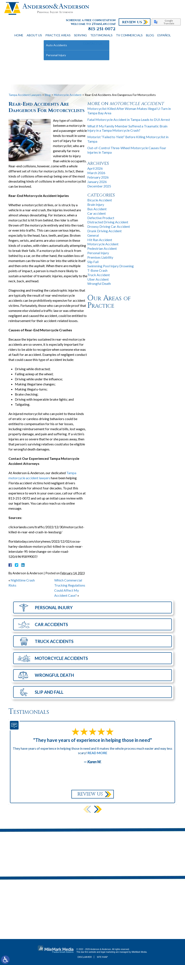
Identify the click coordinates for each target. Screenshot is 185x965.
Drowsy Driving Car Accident (108, 226)
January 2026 (97, 182)
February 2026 (98, 177)
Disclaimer (85, 956)
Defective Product (100, 218)
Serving (80, 35)
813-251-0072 (101, 29)
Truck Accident (98, 275)
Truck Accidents (54, 641)
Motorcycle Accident (68, 95)
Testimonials (101, 35)
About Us (34, 35)
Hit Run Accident (99, 240)
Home (18, 35)
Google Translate (169, 22)
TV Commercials (129, 35)
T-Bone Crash (97, 270)
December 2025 (99, 186)
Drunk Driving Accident (104, 231)
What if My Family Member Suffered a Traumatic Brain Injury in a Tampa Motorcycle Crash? (127, 128)
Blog (150, 35)
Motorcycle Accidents (61, 658)
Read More (97, 753)
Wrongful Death (99, 283)
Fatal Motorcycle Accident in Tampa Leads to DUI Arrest (128, 119)
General (93, 235)
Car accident (96, 213)
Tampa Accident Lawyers (25, 95)
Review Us (132, 22)
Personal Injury (98, 253)
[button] (98, 809)
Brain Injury (95, 204)
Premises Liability (100, 257)
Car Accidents (51, 624)
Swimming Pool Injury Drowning (110, 266)
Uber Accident (98, 279)
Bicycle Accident (99, 200)
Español (164, 35)
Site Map (102, 956)
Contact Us (92, 43)
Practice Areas (58, 35)
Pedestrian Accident (102, 248)
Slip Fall (93, 262)
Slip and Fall (49, 692)
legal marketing (108, 952)
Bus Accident (97, 209)
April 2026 (95, 168)
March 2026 (96, 173)
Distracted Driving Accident (107, 222)
